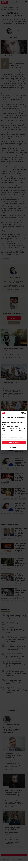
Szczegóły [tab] (10, 417)
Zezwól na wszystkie (14, 442)
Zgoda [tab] (3, 417)
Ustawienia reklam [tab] (20, 417)
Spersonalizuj (14, 447)
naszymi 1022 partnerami (13, 426)
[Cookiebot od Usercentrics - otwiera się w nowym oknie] (20, 413)
